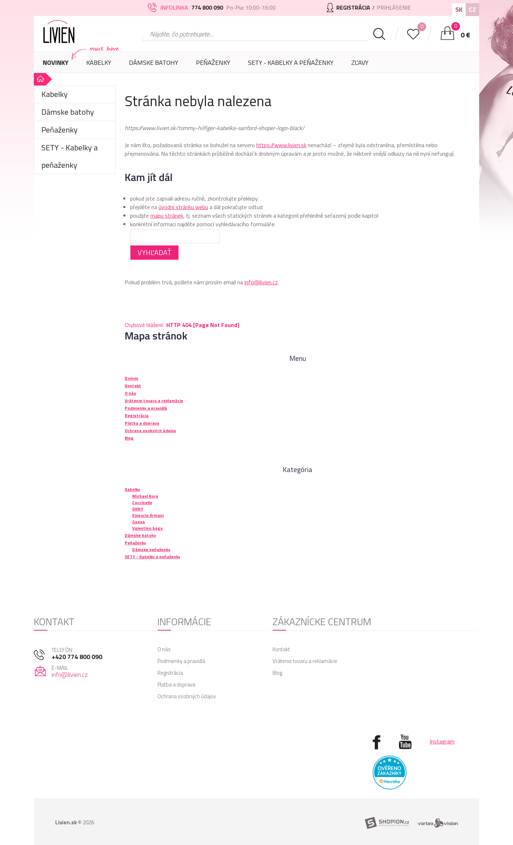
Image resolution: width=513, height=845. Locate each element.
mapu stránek (166, 215)
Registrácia (170, 673)
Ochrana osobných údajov (186, 696)
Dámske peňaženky (151, 549)
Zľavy (359, 62)
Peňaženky (213, 65)
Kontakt (281, 649)
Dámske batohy (153, 62)
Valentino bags (147, 528)
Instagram (442, 741)
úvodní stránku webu (183, 207)
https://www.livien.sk (281, 145)
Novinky (55, 62)
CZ (472, 9)
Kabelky (98, 65)
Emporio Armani (148, 515)
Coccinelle (142, 502)
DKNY (137, 509)
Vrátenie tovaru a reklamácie (305, 661)
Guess (138, 521)
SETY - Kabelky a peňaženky (290, 62)
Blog (277, 673)
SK (458, 9)
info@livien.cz (261, 282)
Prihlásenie (394, 7)
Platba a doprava (176, 684)
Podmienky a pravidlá (181, 661)
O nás (164, 649)
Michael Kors (145, 496)
